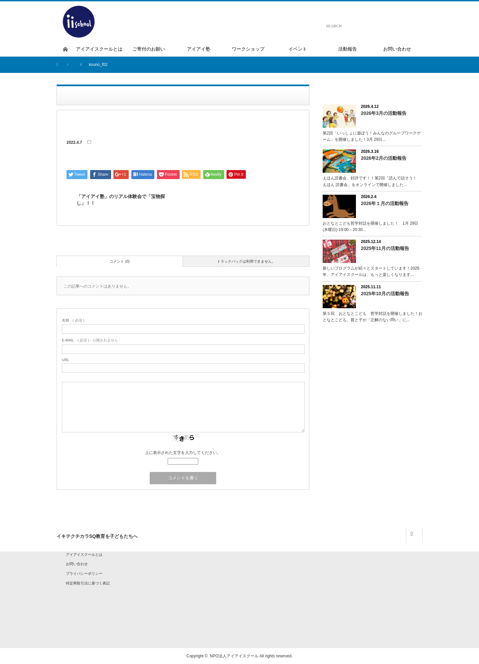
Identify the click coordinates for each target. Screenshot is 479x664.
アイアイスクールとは (84, 554)
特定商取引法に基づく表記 (88, 583)
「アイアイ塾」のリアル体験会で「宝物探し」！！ (121, 200)
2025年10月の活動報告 (385, 293)
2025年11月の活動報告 (385, 248)
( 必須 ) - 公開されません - (91, 340)
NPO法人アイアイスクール (234, 656)
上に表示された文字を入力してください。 (183, 452)
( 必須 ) (73, 320)
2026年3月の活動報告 (383, 113)
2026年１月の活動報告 (384, 203)
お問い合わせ (77, 564)
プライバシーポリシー (84, 573)
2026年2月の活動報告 (383, 158)
